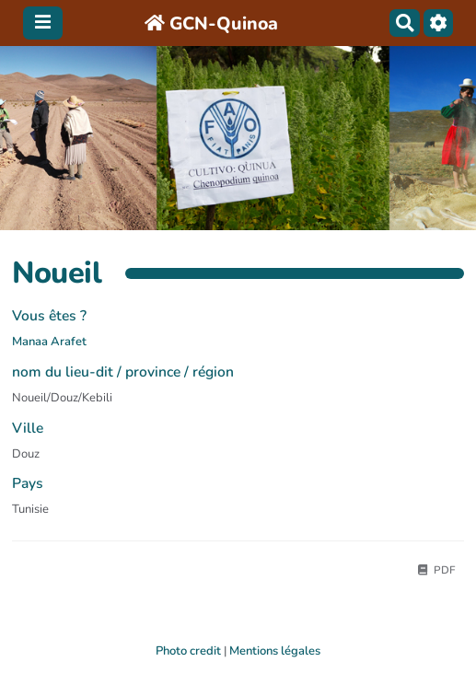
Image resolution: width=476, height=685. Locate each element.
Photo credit (188, 651)
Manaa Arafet (49, 341)
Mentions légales (274, 651)
